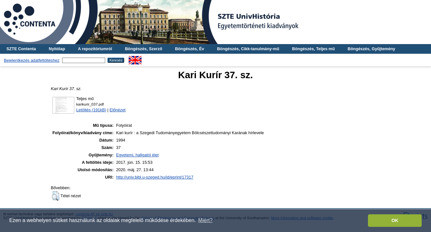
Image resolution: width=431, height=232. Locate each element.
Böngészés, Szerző (143, 48)
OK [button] (395, 220)
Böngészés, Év (189, 48)
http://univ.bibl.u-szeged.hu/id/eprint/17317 (154, 177)
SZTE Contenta (21, 48)
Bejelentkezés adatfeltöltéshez (32, 60)
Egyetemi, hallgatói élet (137, 155)
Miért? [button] (205, 220)
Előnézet (118, 109)
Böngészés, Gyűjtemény (371, 48)
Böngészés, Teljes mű (313, 48)
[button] (55, 196)
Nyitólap (57, 48)
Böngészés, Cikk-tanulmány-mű (248, 48)
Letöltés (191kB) (91, 109)
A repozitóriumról (95, 48)
